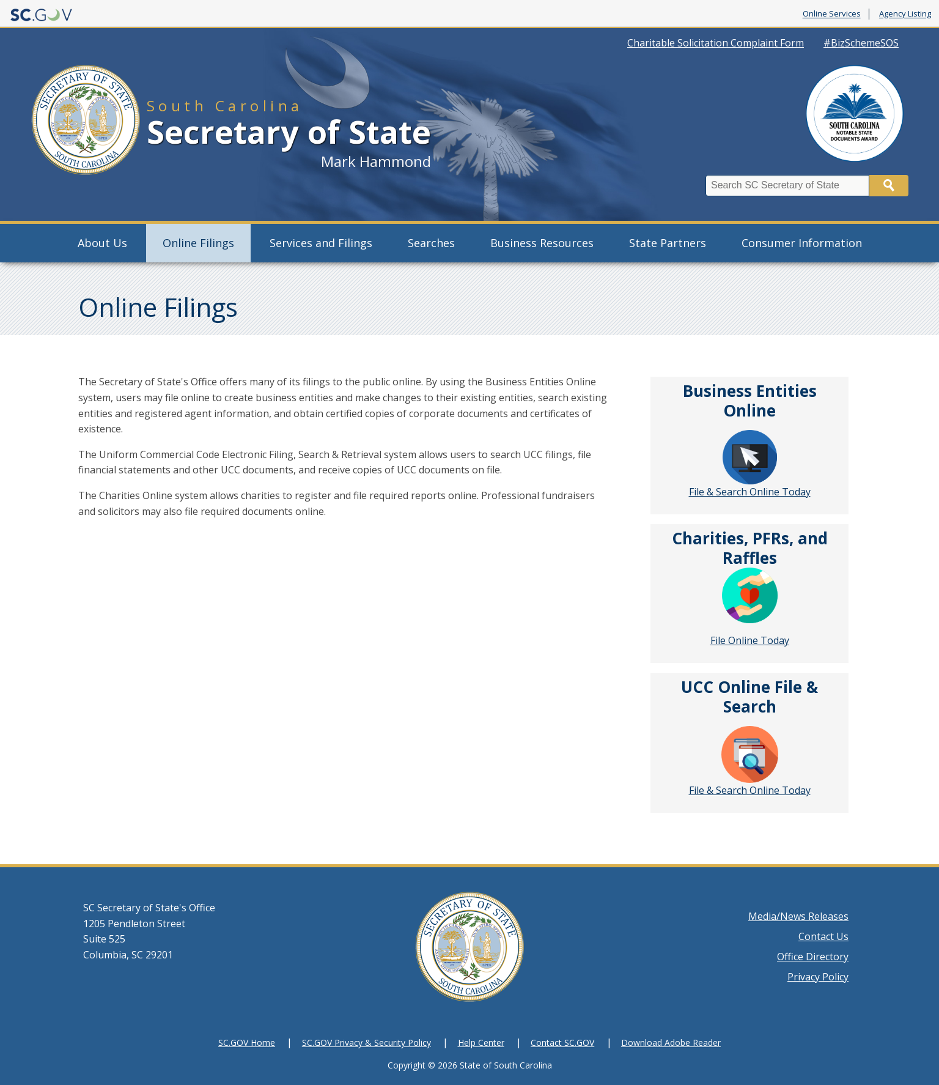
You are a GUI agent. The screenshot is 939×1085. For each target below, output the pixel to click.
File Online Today (749, 640)
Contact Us (823, 936)
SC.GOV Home (246, 1042)
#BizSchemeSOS (861, 43)
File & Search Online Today (750, 464)
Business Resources (542, 242)
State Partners (667, 242)
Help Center (481, 1042)
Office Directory (813, 956)
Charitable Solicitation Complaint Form (715, 43)
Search (888, 185)
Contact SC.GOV (562, 1042)
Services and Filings (321, 242)
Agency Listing (905, 14)
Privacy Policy (818, 976)
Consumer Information (802, 242)
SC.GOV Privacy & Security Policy (366, 1042)
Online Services (832, 14)
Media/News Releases (798, 916)
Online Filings (198, 242)
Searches (431, 242)
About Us (102, 242)
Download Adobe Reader (671, 1042)
